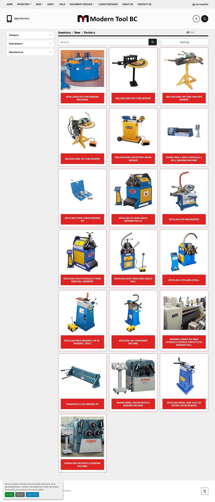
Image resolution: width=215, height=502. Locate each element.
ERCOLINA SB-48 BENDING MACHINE (133, 342)
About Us (127, 4)
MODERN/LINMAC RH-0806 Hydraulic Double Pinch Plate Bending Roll (184, 342)
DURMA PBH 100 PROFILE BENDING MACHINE (82, 464)
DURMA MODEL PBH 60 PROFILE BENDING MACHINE (133, 404)
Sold (62, 4)
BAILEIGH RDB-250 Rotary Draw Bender (133, 158)
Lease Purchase (108, 4)
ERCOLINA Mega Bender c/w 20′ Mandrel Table (82, 342)
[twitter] (196, 18)
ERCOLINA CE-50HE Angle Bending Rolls (133, 219)
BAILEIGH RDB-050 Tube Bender (133, 98)
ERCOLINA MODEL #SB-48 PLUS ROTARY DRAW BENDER (184, 404)
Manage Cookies (63, 490)
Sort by (184, 42)
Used (50, 4)
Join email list (201, 4)
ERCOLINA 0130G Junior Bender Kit (82, 219)
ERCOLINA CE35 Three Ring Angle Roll (133, 280)
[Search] (204, 18)
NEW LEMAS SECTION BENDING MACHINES (82, 98)
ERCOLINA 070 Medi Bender (184, 219)
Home (10, 4)
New (38, 4)
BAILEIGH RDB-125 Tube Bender (82, 158)
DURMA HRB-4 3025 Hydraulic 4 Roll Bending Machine (184, 158)
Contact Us (144, 4)
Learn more (32, 494)
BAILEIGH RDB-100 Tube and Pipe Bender (184, 98)
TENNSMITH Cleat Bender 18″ (82, 404)
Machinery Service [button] (81, 4)
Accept (10, 494)
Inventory (23, 4)
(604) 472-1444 (21, 18)
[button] (24, 4)
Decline (20, 494)
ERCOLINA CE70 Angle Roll (184, 280)
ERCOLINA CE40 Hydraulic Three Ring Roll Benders (82, 280)
